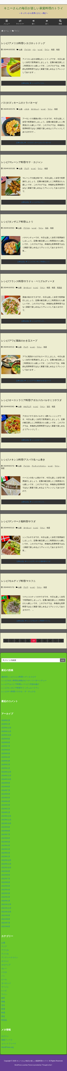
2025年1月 (5, 768)
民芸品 (59, 288)
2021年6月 (5, 926)
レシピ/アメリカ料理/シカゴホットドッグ (23, 43)
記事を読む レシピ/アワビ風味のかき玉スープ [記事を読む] (33, 381)
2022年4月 (5, 890)
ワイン (47, 49)
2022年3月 (5, 893)
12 (28, 641)
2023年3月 (5, 849)
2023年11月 (6, 820)
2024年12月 (6, 772)
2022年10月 (6, 867)
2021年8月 (5, 919)
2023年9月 (5, 827)
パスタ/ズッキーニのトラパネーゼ (19, 102)
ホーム (6, 31)
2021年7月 (5, 923)
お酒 (20, 49)
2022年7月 (5, 879)
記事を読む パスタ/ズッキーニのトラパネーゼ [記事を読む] (33, 143)
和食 (3, 1002)
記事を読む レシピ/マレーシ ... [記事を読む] (33, 202)
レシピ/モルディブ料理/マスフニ (18, 581)
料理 (52, 49)
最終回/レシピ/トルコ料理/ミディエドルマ (18, 677)
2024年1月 (5, 812)
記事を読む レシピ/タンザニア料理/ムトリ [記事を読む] (33, 262)
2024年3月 (5, 805)
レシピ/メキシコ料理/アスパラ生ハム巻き (23, 459)
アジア (26, 168)
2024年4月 (5, 801)
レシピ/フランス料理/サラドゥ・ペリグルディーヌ (28, 281)
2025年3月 (5, 761)
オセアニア (27, 406)
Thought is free (46, 1065)
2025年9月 (5, 739)
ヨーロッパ (35, 109)
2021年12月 (6, 904)
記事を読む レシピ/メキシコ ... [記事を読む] (33, 502)
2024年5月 (5, 798)
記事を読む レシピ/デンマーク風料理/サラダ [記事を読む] (33, 561)
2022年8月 (5, 875)
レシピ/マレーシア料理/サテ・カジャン (22, 162)
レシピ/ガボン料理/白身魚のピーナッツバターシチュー (24, 680)
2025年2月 (5, 764)
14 (39, 641)
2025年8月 (5, 742)
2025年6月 (5, 750)
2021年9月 (5, 915)
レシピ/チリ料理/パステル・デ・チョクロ (18, 691)
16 (50, 641)
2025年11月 (6, 731)
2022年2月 (5, 897)
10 (17, 641)
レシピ (40, 49)
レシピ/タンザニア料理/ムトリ (17, 221)
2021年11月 (6, 908)
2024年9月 (5, 783)
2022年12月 (6, 860)
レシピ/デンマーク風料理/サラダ (18, 521)
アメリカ (27, 49)
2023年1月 (5, 856)
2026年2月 (5, 720)
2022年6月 (5, 882)
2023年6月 (5, 838)
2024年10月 (6, 779)
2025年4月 (5, 757)
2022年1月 (5, 901)
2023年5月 (5, 842)
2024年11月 (6, 775)
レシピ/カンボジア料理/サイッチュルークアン (20, 688)
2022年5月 (5, 886)
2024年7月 (5, 790)
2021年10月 (6, 912)
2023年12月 (6, 816)
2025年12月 (6, 728)
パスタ (26, 109)
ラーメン (5, 987)
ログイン (5, 1036)
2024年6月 (5, 794)
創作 (3, 998)
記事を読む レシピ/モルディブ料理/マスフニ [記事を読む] (33, 621)
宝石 (46, 228)
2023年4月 (5, 845)
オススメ (5, 961)
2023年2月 (5, 853)
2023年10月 (6, 823)
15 (45, 641)
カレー (4, 968)
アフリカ (26, 228)
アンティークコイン (39, 466)
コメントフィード (8, 1043)
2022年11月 (6, 864)
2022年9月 (5, 871)
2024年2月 (5, 809)
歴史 (3, 1016)
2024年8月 (5, 787)
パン (34, 49)
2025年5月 (5, 753)
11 (23, 641)
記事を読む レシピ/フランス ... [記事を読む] (33, 321)
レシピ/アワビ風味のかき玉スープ (19, 340)
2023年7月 (5, 834)
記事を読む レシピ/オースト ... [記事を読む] (33, 440)
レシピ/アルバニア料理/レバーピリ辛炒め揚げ (20, 684)
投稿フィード (6, 1040)
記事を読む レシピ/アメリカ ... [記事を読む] (33, 83)
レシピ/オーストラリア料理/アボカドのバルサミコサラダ (31, 400)
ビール (4, 979)
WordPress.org (7, 1047)
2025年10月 (6, 735)
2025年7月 (5, 746)
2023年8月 (5, 831)
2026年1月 (5, 724)
